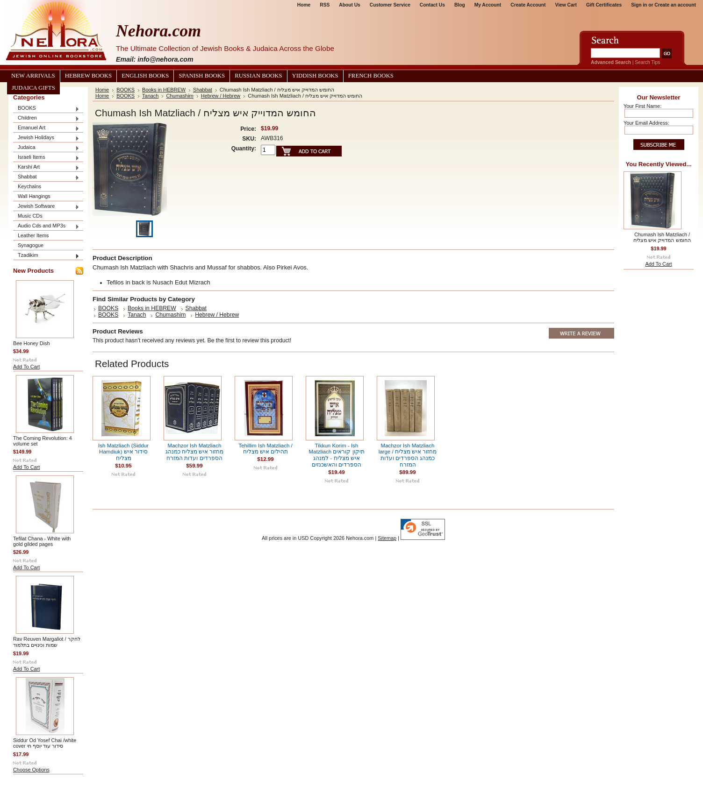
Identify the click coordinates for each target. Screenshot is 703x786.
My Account (488, 4)
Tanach (150, 96)
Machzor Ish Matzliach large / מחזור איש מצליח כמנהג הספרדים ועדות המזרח (408, 455)
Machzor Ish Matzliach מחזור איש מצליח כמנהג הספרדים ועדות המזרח (194, 452)
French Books (371, 75)
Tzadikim (46, 255)
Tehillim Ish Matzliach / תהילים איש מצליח (265, 448)
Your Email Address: (646, 123)
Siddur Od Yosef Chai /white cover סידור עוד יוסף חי (44, 743)
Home (303, 4)
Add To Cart (26, 366)
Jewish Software (46, 206)
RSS (325, 4)
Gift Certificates (604, 4)
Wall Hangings (34, 196)
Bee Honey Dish (31, 343)
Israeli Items (46, 157)
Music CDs (30, 216)
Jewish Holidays (46, 138)
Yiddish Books (315, 75)
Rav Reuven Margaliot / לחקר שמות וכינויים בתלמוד (46, 642)
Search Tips (647, 62)
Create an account (675, 4)
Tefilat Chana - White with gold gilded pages (42, 541)
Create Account (527, 4)
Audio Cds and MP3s (46, 226)
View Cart (566, 4)
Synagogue (30, 245)
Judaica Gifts (33, 88)
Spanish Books (202, 75)
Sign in (639, 4)
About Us (349, 4)
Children (46, 118)
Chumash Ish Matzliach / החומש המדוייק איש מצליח (661, 237)
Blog (459, 4)
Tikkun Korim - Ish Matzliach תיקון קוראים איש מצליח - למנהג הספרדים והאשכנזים (336, 455)
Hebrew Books (88, 75)
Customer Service (390, 4)
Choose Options (31, 769)
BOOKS (46, 108)
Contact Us (432, 4)
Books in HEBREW (164, 89)
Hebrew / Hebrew (221, 96)
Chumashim (179, 96)
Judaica (46, 147)
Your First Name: (642, 106)
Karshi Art (46, 167)
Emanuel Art (46, 128)
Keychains (29, 186)
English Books (145, 75)
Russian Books (258, 75)
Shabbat (46, 177)
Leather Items (33, 235)
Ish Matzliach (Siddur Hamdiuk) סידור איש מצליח (123, 452)
